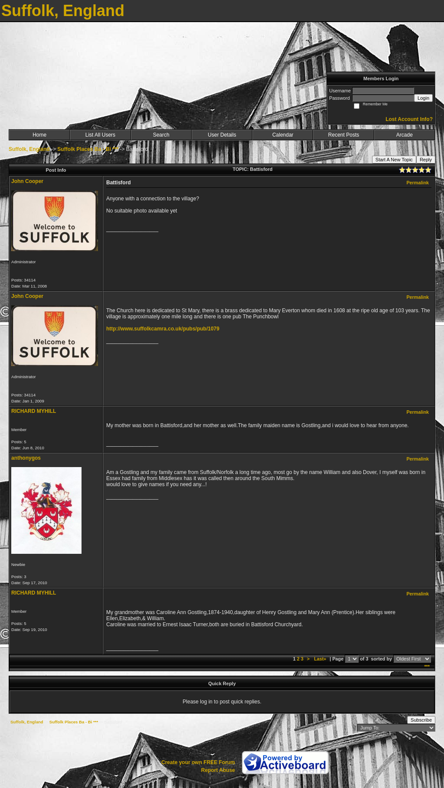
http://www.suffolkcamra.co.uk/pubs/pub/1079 (162, 329)
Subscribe (421, 720)
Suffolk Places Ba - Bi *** (87, 149)
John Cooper (27, 181)
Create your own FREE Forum (198, 762)
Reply (426, 159)
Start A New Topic (394, 159)
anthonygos (26, 458)
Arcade (404, 135)
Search (161, 135)
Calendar (283, 135)
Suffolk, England (29, 149)
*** (427, 666)
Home (39, 135)
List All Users (100, 135)
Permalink (417, 182)
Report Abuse (218, 770)
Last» (320, 658)
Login (423, 98)
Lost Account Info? (409, 119)
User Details (222, 135)
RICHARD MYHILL (33, 411)
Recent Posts (343, 135)
